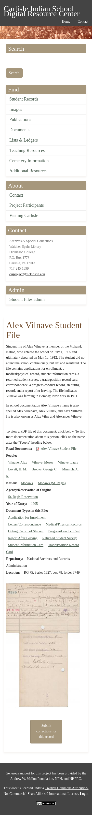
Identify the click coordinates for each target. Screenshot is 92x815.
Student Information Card (25, 545)
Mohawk (27, 483)
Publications (20, 119)
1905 (34, 504)
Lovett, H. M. (17, 469)
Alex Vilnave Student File (59, 449)
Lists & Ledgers (23, 140)
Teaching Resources (27, 150)
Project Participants (26, 205)
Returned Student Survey (59, 538)
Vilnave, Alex (17, 462)
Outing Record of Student (25, 531)
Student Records (24, 99)
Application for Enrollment (26, 517)
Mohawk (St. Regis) (52, 483)
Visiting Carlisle (23, 215)
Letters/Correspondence (24, 524)
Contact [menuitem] (83, 21)
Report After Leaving (23, 538)
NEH (58, 779)
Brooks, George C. (44, 469)
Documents (19, 129)
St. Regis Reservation (23, 497)
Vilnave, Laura (68, 462)
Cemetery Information (29, 160)
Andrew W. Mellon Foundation (31, 779)
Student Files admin (27, 299)
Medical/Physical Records (64, 524)
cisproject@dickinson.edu (27, 274)
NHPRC (75, 779)
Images (15, 109)
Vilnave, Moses (42, 462)
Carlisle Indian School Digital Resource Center (41, 9)
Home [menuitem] (66, 21)
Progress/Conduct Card (64, 531)
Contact (16, 195)
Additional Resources (28, 170)
